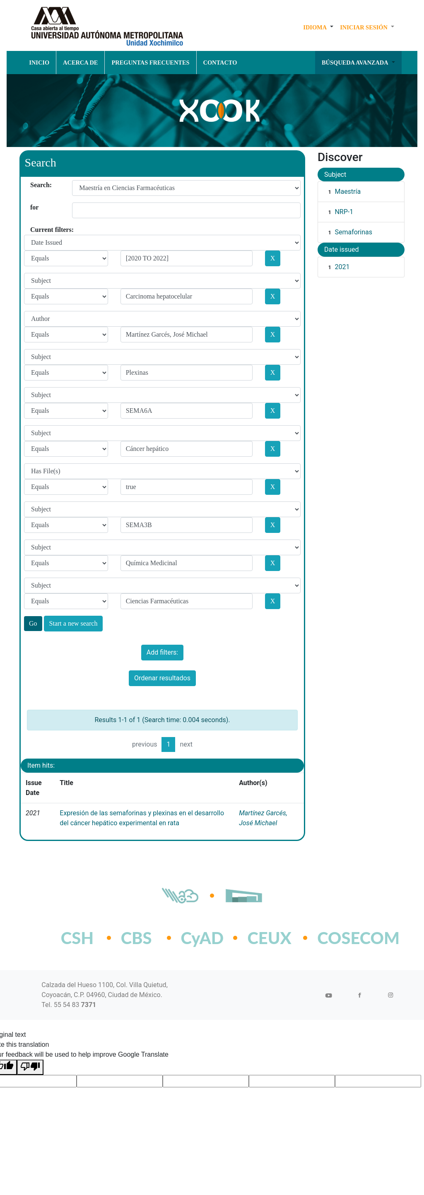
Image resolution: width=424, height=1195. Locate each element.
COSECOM (340, 938)
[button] (318, 27)
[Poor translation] (30, 1067)
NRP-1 (344, 212)
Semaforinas (353, 232)
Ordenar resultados (162, 678)
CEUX (269, 938)
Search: (33, 184)
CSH (77, 938)
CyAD (202, 938)
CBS (136, 938)
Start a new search (73, 623)
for (33, 207)
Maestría (348, 191)
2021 (342, 267)
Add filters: (162, 652)
